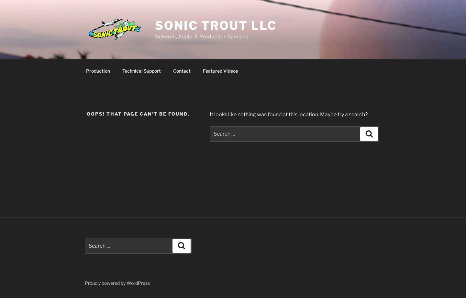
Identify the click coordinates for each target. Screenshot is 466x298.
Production (98, 71)
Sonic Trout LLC (215, 25)
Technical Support (141, 71)
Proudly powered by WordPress (117, 283)
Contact (182, 71)
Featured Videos (220, 71)
